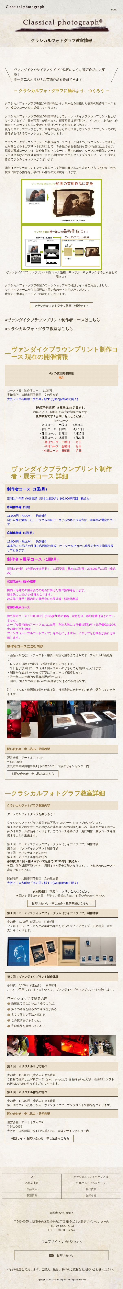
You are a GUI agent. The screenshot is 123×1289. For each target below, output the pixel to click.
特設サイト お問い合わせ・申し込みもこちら (40, 1138)
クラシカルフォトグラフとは (91, 1176)
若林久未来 (80, 167)
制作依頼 (91, 1189)
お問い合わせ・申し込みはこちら (32, 773)
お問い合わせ (65, 1255)
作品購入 (32, 1189)
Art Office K (73, 1241)
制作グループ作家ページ (90, 1182)
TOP (32, 1176)
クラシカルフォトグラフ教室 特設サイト (61, 305)
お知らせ (91, 1195)
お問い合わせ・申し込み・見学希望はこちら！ (61, 903)
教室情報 (32, 1195)
